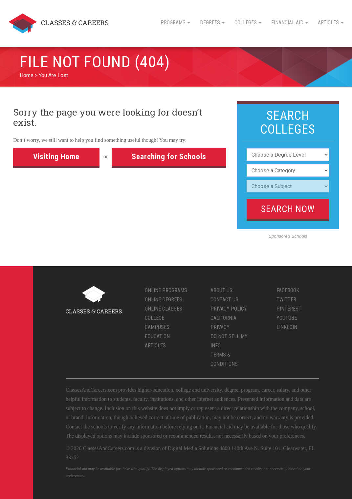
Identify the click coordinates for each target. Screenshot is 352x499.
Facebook (287, 290)
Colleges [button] (247, 22)
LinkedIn (286, 327)
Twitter (286, 299)
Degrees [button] (212, 22)
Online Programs (166, 290)
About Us (221, 290)
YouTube (286, 318)
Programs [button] (175, 22)
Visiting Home (56, 156)
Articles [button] (330, 22)
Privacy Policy (228, 309)
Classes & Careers (58, 23)
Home (26, 75)
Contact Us (224, 299)
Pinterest (288, 309)
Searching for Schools (169, 156)
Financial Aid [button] (289, 22)
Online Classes (163, 309)
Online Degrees (163, 299)
